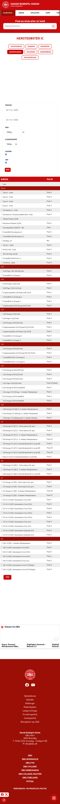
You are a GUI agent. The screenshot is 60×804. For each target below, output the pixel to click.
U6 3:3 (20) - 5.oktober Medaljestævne (15, 543)
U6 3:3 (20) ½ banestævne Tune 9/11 (15, 547)
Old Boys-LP (6, 241)
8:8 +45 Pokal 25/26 (9, 254)
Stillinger (30, 52)
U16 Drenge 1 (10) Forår (10, 284)
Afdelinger (30, 703)
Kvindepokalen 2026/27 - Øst (12, 227)
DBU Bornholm (30, 759)
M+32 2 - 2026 (7, 245)
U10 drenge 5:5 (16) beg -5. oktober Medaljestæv (19, 413)
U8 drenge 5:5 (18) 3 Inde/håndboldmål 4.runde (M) (20, 474)
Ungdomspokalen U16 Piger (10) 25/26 (16, 292)
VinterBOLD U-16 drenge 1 (11, 297)
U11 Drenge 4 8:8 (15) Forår (12, 379)
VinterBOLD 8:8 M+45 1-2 (11, 258)
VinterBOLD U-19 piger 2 (11, 275)
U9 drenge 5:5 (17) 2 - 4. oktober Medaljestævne (19, 435)
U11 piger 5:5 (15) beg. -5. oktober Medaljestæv (19, 392)
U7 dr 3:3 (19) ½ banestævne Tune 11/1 (16, 522)
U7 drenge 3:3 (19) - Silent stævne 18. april (17, 482)
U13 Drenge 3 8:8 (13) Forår (12, 348)
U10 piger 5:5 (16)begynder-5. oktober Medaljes (19, 418)
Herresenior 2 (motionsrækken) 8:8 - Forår (17, 214)
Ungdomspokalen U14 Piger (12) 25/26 (16, 331)
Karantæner (45, 52)
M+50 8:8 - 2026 (8, 263)
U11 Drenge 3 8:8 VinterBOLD (12, 401)
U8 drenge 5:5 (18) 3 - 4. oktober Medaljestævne (19, 469)
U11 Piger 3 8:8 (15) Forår (11, 383)
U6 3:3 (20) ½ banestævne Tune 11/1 (15, 561)
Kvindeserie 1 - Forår (9, 210)
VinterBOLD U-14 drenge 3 (11, 336)
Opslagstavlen (30, 57)
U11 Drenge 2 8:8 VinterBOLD (12, 396)
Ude (6, 160)
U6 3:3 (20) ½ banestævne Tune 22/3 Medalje (18, 569)
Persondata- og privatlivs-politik (30, 788)
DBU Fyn (30, 763)
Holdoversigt (16, 46)
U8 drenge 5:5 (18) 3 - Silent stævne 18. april (18, 465)
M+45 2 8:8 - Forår (8, 249)
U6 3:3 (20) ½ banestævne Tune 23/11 (15, 552)
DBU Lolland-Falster (30, 774)
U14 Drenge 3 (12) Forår (10, 314)
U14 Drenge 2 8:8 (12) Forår (12, 323)
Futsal (30, 781)
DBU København (30, 770)
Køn (7, 127)
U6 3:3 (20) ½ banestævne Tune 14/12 (15, 556)
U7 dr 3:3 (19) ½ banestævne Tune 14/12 (16, 513)
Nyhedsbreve (30, 696)
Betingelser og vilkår (30, 722)
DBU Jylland (30, 767)
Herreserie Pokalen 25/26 (11, 223)
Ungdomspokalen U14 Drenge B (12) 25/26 (17, 327)
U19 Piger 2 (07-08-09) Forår (12, 271)
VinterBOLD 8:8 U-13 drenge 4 (13, 362)
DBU (30, 756)
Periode (8, 105)
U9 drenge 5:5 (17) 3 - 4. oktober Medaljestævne (19, 439)
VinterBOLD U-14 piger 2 (11, 340)
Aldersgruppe (11, 139)
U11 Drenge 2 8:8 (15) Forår (12, 374)
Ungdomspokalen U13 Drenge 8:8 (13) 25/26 (18, 353)
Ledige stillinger (30, 711)
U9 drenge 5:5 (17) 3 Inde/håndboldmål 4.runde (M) (20, 444)
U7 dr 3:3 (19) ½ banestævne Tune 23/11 (16, 504)
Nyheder (30, 700)
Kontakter (45, 46)
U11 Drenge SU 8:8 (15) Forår (12, 370)
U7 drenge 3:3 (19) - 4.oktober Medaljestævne (18, 491)
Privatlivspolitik (30, 714)
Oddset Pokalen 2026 (9, 219)
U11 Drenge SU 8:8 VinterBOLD (13, 387)
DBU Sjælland (30, 778)
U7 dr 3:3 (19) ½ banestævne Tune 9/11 (16, 500)
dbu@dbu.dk (31, 744)
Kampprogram (15, 52)
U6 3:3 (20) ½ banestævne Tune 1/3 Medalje (17, 565)
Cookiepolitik (30, 718)
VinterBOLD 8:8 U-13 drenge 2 (13, 357)
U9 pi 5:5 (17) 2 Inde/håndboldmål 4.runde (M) (19, 457)
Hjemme (8, 151)
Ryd (8, 170)
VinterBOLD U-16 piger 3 (11, 301)
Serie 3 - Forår (7, 197)
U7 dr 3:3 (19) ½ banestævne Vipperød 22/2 (17, 530)
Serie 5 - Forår (7, 206)
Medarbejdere (30, 707)
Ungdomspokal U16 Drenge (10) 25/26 (16, 306)
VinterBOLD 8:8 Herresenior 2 (12, 236)
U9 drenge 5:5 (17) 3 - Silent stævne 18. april (18, 426)
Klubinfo (31, 46)
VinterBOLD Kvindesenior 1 (11, 232)
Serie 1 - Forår (7, 192)
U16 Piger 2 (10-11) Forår (11, 288)
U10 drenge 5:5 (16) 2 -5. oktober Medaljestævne (19, 409)
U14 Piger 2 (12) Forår (10, 318)
